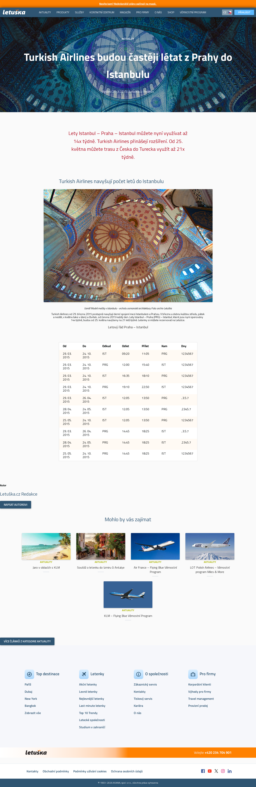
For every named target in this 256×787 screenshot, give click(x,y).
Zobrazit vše (33, 713)
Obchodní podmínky (56, 771)
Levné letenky (88, 691)
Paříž (28, 684)
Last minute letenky (92, 705)
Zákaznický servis (145, 684)
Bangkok (30, 705)
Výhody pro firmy (199, 691)
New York (31, 698)
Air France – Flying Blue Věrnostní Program (155, 569)
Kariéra (138, 705)
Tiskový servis (143, 698)
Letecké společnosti (92, 720)
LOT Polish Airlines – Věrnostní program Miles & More (210, 569)
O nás (137, 713)
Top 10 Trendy (88, 713)
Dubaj (28, 691)
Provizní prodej (198, 705)
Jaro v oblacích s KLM (46, 567)
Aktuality (46, 562)
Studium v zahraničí (92, 727)
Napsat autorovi (15, 504)
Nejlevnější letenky (91, 698)
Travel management (201, 698)
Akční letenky (88, 684)
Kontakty (140, 691)
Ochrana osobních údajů (127, 771)
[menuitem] (45, 12)
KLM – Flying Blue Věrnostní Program (128, 615)
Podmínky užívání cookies (90, 771)
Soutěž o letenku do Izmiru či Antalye (100, 567)
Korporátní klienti (199, 684)
